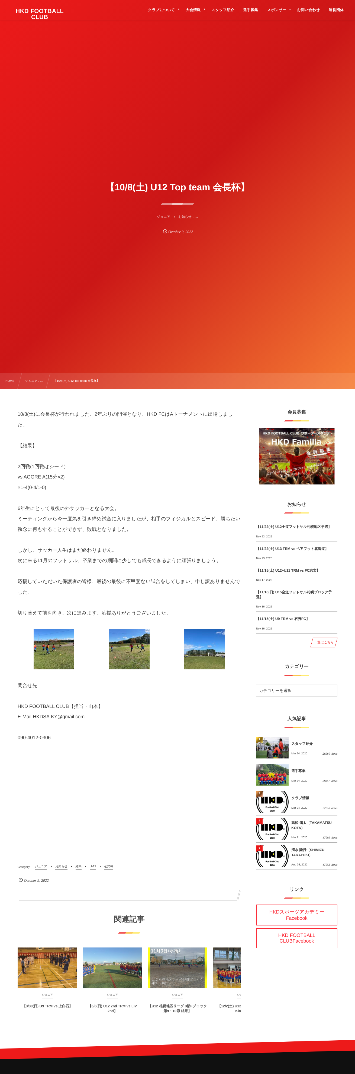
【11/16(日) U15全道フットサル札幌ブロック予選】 (294, 594)
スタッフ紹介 (302, 744)
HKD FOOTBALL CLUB (40, 14)
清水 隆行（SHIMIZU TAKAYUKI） (307, 852)
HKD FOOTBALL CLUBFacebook (296, 938)
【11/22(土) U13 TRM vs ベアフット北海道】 (292, 549)
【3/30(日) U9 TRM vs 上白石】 (47, 1009)
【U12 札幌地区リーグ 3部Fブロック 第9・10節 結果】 (177, 1011)
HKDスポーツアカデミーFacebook (296, 915)
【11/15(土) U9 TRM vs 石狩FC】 (282, 619)
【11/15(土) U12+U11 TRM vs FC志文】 (288, 570)
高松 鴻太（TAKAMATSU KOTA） (311, 825)
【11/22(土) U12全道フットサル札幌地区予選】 (293, 527)
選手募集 (298, 771)
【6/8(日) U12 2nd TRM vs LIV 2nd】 (112, 1011)
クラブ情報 (300, 798)
